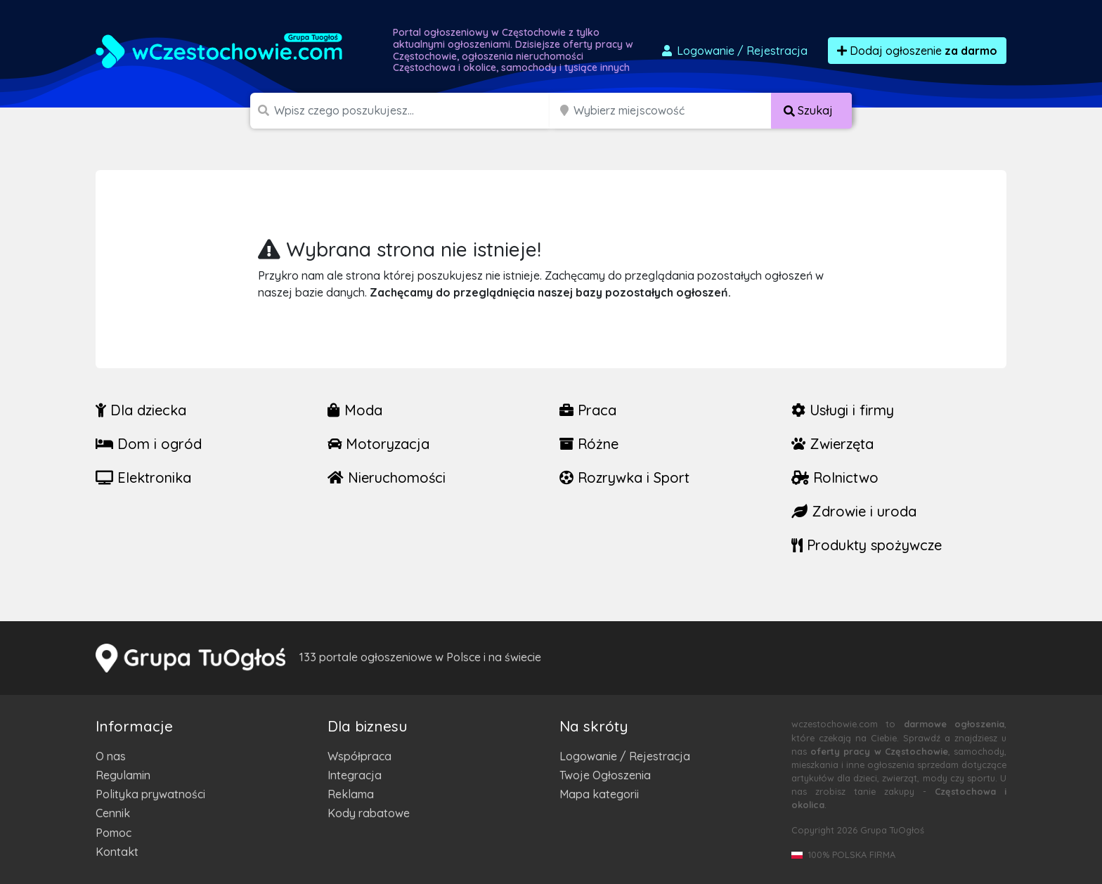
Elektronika (143, 477)
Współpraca (359, 756)
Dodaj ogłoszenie (917, 51)
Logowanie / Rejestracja (624, 756)
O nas (111, 756)
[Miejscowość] (672, 111)
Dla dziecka (141, 410)
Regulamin (123, 775)
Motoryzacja (378, 444)
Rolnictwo (835, 477)
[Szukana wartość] (413, 111)
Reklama (351, 794)
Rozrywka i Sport (624, 477)
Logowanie (734, 51)
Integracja (355, 775)
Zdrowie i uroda (853, 511)
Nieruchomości (387, 477)
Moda (355, 410)
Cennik (113, 813)
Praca (587, 410)
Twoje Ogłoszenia (605, 775)
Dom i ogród (149, 444)
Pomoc (113, 833)
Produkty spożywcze (866, 545)
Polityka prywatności (150, 794)
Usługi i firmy (842, 410)
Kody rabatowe (369, 813)
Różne (588, 444)
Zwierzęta (832, 444)
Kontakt (117, 852)
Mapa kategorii (599, 794)
